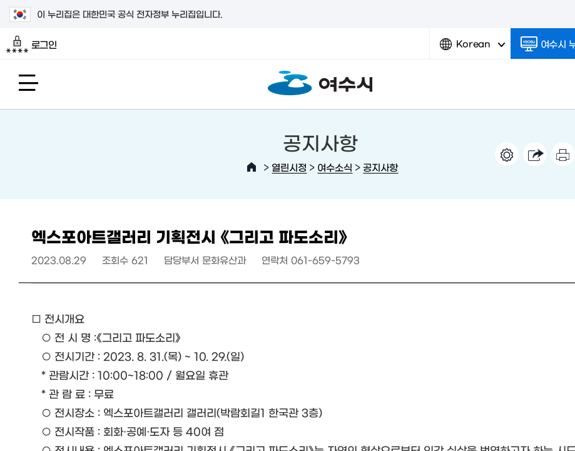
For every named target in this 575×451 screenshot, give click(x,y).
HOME (251, 167)
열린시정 (289, 167)
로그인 (31, 44)
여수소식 (334, 167)
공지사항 (380, 167)
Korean (472, 48)
